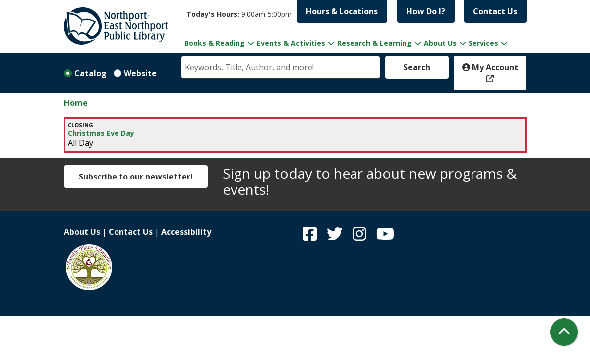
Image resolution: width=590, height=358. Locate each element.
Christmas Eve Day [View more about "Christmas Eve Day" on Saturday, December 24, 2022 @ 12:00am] (101, 133)
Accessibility (186, 231)
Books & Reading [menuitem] (214, 43)
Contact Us (495, 11)
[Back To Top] (564, 332)
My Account (490, 67)
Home (76, 102)
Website (140, 73)
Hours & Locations (342, 11)
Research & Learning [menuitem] (374, 43)
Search (416, 67)
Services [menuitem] (483, 43)
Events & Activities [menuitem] (291, 43)
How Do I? (425, 11)
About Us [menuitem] (440, 43)
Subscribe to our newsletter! (136, 176)
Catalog (90, 73)
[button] (239, 14)
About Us (82, 231)
